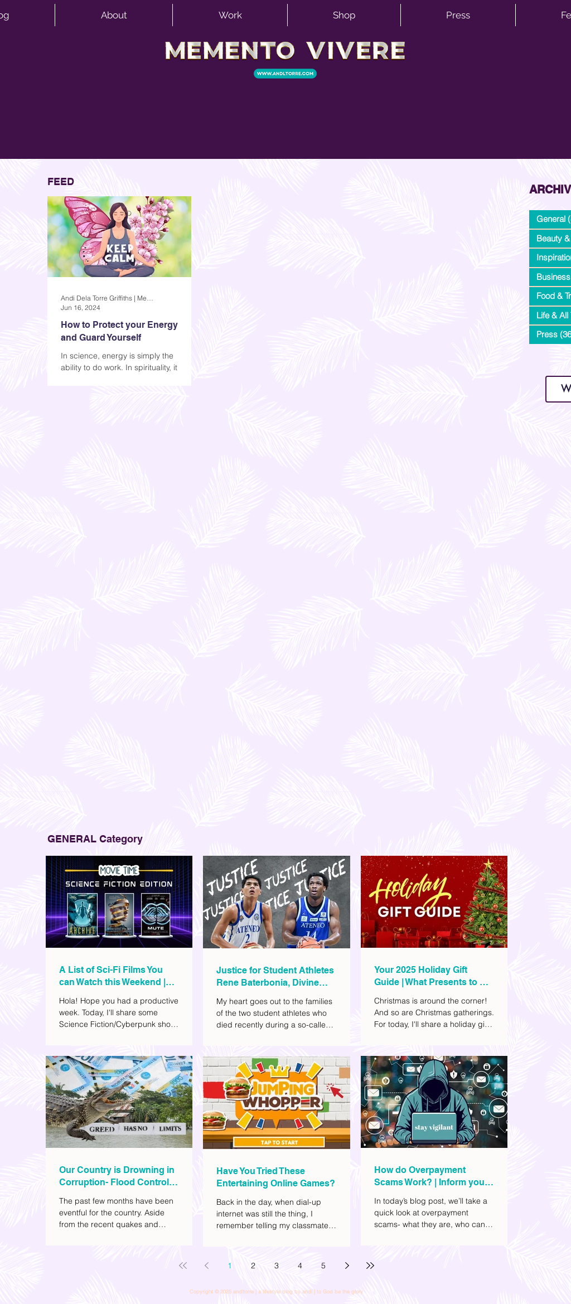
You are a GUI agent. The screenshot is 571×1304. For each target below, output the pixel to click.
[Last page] (370, 1265)
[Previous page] (206, 1265)
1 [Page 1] (230, 1266)
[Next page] (347, 1265)
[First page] (183, 1265)
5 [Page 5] (323, 1266)
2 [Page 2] (253, 1266)
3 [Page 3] (276, 1266)
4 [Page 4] (300, 1266)
